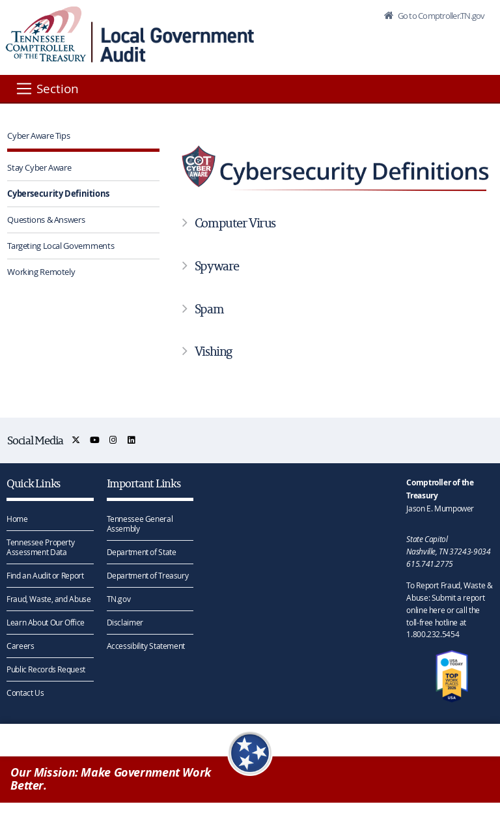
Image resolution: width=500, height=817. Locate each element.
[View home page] (46, 34)
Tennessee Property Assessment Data (40, 547)
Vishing (213, 351)
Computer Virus (235, 223)
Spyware (217, 266)
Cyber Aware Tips (38, 135)
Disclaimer (125, 622)
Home (17, 518)
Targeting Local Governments (60, 245)
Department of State (141, 552)
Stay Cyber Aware (39, 167)
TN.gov (119, 599)
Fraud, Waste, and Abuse (48, 599)
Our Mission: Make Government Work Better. (110, 779)
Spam (209, 309)
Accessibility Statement (146, 645)
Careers (20, 645)
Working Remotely (41, 272)
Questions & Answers (46, 219)
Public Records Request (46, 669)
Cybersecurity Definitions (58, 193)
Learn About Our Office (46, 622)
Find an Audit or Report (45, 575)
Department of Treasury (148, 575)
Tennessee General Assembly (140, 523)
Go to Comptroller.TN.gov (440, 16)
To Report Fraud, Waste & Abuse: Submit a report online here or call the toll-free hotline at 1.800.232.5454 (449, 609)
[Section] (46, 88)
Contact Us (25, 692)
